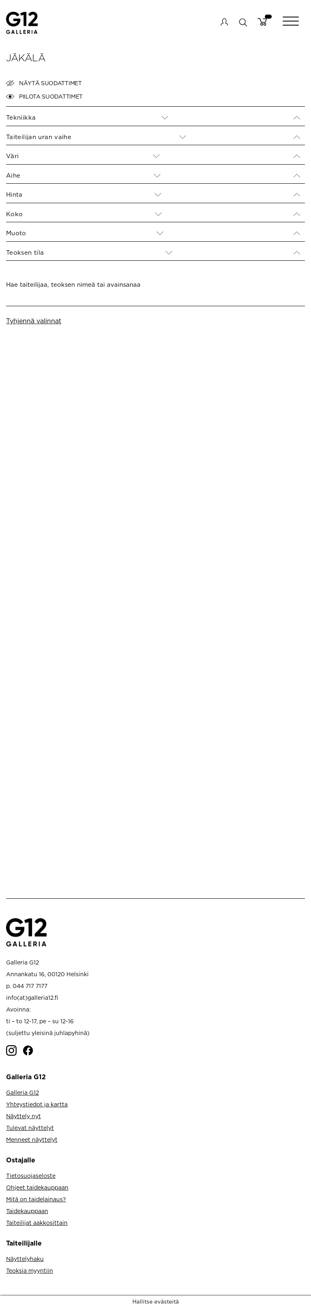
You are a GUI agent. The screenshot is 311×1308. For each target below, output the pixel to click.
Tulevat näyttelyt (30, 1128)
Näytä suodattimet (44, 83)
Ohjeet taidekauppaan (37, 1187)
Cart (262, 22)
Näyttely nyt (23, 1116)
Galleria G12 (22, 1092)
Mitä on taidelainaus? (36, 1199)
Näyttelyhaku (25, 1259)
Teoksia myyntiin (29, 1270)
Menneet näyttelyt (32, 1139)
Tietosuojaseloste (30, 1176)
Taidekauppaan (27, 1211)
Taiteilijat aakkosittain (37, 1223)
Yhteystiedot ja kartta (37, 1104)
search (242, 22)
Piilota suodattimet (44, 96)
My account (224, 22)
